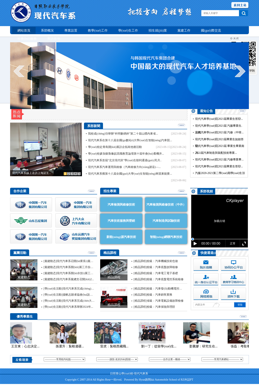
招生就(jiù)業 (158, 30)
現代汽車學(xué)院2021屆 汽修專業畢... (219, 159)
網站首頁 (23, 30)
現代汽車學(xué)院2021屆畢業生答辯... (219, 118)
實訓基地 (53, 38)
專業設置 (70, 30)
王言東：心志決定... (26, 346)
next (240, 71)
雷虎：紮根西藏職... (115, 346)
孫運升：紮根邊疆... (70, 346)
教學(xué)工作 (98, 30)
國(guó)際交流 (211, 30)
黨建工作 (183, 30)
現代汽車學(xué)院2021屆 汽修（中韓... (219, 132)
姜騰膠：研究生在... (204, 346)
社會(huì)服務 (27, 38)
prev (19, 71)
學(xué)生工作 (128, 30)
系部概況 (47, 30)
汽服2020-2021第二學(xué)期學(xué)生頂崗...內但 (220, 176)
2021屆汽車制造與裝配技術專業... (216, 152)
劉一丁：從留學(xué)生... (159, 346)
